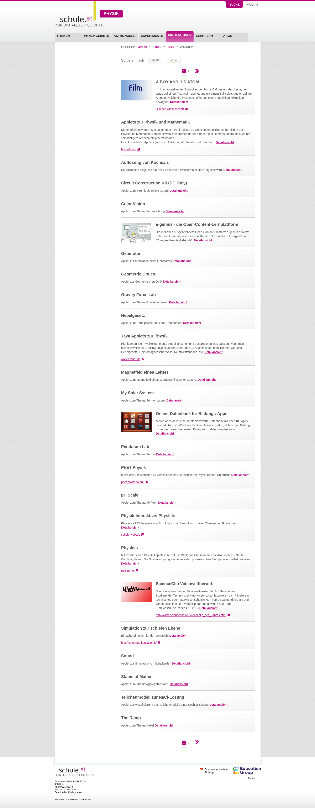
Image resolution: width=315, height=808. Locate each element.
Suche (234, 4)
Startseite (142, 47)
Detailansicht (179, 102)
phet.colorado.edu (133, 482)
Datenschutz (86, 799)
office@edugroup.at (72, 792)
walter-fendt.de (131, 359)
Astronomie (124, 35)
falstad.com (128, 149)
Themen (63, 35)
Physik (111, 14)
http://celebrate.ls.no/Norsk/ (139, 642)
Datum (156, 59)
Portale (157, 47)
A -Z (174, 59)
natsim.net (128, 570)
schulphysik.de (130, 534)
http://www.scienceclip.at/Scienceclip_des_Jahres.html (191, 615)
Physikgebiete (96, 35)
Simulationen (179, 34)
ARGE (227, 35)
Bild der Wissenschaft (170, 109)
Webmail (252, 4)
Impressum (72, 799)
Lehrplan (204, 35)
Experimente (152, 35)
